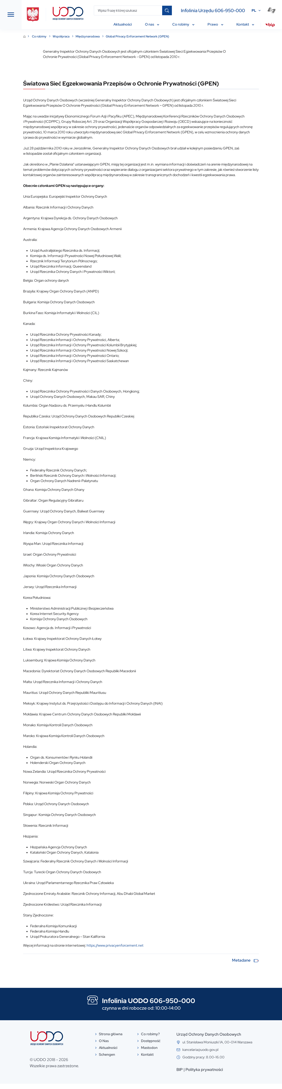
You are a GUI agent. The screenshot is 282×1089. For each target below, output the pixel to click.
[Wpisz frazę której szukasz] (128, 10)
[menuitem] (270, 26)
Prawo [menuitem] (215, 24)
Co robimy (85, 36)
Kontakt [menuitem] (245, 24)
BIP (203, 1074)
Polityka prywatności (227, 1074)
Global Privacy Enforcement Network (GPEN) (183, 36)
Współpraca (107, 36)
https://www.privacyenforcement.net (161, 950)
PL (254, 10)
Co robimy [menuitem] (183, 24)
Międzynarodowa (134, 36)
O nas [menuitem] (152, 24)
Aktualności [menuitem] (122, 24)
